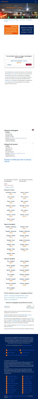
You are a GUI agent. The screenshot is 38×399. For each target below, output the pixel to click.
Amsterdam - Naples (11, 376)
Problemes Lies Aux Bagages (27, 350)
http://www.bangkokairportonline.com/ (18, 138)
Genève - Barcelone (27, 389)
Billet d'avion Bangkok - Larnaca (19, 60)
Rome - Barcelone (27, 387)
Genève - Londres (11, 385)
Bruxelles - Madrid (27, 383)
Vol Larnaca (22, 19)
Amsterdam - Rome (27, 378)
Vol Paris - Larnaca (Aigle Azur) (10, 299)
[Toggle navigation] (35, 1)
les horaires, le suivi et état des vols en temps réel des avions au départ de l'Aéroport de (11, 30)
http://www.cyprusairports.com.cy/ (17, 153)
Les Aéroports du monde (22, 396)
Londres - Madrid (27, 381)
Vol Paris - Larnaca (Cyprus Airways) (11, 295)
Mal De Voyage (10, 352)
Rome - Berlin (26, 379)
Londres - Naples (26, 385)
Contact (10, 397)
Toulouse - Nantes (27, 391)
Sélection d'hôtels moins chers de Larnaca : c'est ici (27, 30)
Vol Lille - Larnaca (8, 297)
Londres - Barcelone (11, 389)
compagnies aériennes (27, 345)
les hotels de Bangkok (22, 325)
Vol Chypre (16, 19)
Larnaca (14, 73)
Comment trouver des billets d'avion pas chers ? (17, 355)
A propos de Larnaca (9, 187)
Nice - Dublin (10, 387)
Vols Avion (4, 1)
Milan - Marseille (10, 379)
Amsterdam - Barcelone (12, 383)
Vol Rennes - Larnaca (23, 295)
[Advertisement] (21, 45)
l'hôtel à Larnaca (12, 321)
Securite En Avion (25, 352)
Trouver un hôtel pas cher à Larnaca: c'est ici (17, 160)
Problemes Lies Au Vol (11, 350)
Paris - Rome (9, 392)
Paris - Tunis (25, 392)
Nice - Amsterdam (11, 391)
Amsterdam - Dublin (27, 376)
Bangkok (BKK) (24, 315)
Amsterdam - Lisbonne (12, 378)
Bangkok (8, 73)
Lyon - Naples (10, 381)
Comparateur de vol (8, 19)
